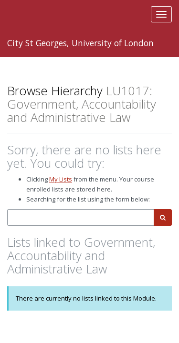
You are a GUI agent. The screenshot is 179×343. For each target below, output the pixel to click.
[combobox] (80, 217)
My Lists (60, 179)
